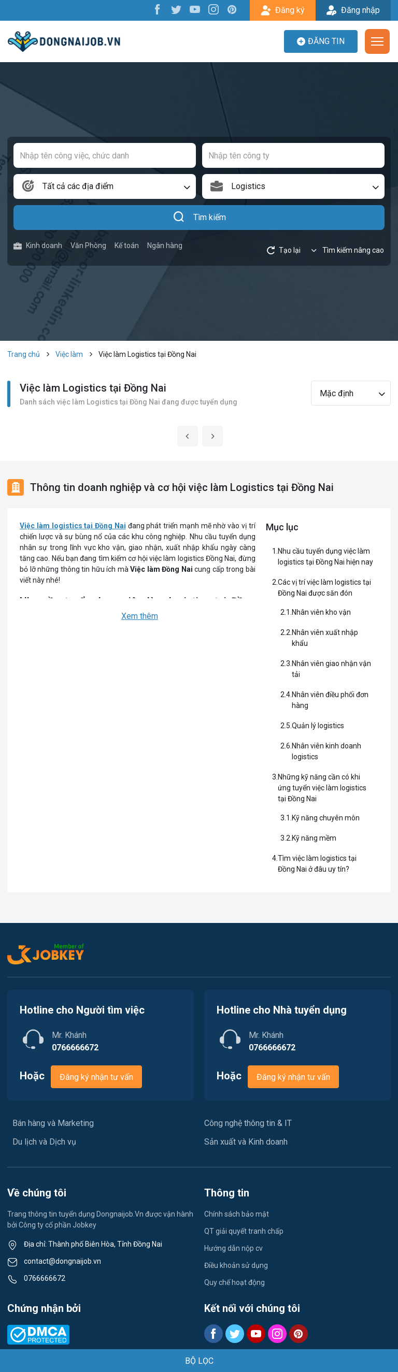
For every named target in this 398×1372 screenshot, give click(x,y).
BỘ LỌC (199, 1361)
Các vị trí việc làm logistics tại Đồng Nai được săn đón (324, 587)
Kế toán (127, 245)
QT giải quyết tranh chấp (243, 1231)
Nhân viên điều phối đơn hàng (330, 700)
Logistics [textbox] (248, 186)
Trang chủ (23, 354)
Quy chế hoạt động (234, 1282)
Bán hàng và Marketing (53, 1123)
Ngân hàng (164, 245)
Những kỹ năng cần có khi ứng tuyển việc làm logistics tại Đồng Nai (322, 788)
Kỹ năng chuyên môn (326, 818)
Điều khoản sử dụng (236, 1265)
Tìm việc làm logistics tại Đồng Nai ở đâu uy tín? (317, 863)
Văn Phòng (88, 245)
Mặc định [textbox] (336, 393)
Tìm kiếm (199, 217)
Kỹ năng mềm (314, 838)
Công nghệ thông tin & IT (248, 1123)
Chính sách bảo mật (236, 1214)
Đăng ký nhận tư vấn (96, 1077)
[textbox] (104, 186)
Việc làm (69, 354)
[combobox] (104, 186)
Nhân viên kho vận (321, 612)
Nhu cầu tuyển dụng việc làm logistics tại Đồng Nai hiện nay (325, 556)
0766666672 (44, 1278)
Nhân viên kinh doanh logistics (326, 751)
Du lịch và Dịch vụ (44, 1142)
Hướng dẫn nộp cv (233, 1248)
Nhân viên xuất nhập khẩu (325, 637)
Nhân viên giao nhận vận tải (331, 668)
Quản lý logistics (318, 725)
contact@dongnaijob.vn (62, 1261)
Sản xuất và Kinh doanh (246, 1142)
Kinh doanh (37, 245)
